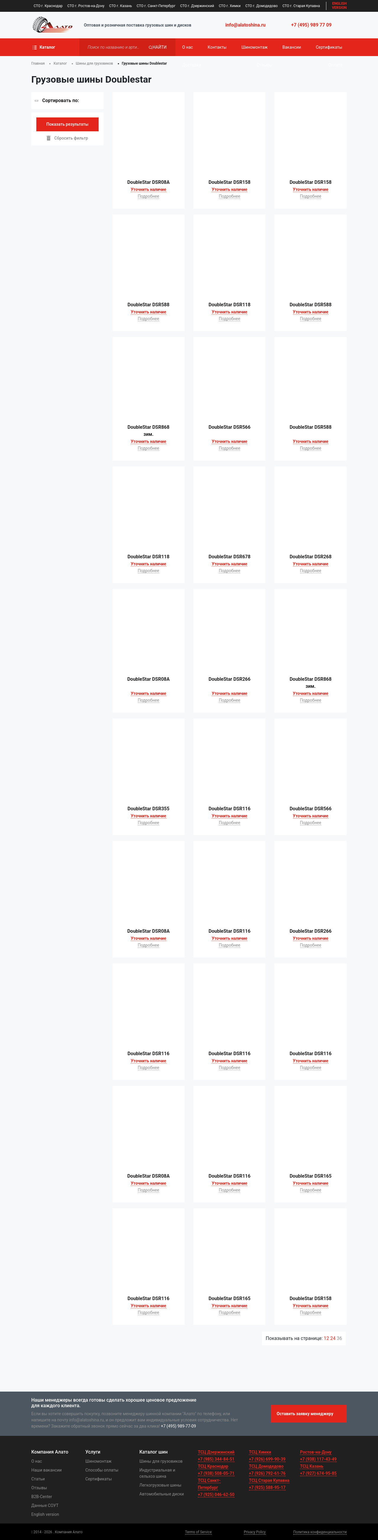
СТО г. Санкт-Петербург (156, 6)
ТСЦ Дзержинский (216, 1452)
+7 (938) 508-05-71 (216, 1473)
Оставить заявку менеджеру (305, 1413)
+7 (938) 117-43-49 (318, 1459)
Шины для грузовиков (161, 1461)
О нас (187, 47)
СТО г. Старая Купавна (301, 6)
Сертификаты (329, 47)
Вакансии (291, 47)
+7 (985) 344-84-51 (216, 1459)
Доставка (191, 65)
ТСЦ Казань (311, 1466)
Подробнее (148, 196)
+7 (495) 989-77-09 (178, 1426)
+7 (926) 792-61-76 (267, 1473)
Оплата (335, 65)
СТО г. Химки (230, 6)
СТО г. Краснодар (48, 6)
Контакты (217, 47)
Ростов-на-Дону (316, 1452)
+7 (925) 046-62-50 (216, 1494)
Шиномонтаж (255, 47)
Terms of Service (198, 1532)
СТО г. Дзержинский (197, 6)
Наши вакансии (46, 1470)
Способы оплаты (101, 1470)
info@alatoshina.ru (245, 25)
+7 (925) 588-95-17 (267, 1487)
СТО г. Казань (120, 6)
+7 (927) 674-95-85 (318, 1473)
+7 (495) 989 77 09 (311, 25)
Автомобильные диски (161, 1494)
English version (45, 1514)
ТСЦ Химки (260, 1452)
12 (327, 1338)
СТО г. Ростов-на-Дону (85, 6)
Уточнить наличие (148, 189)
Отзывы (264, 65)
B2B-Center (41, 1496)
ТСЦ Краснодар (213, 1466)
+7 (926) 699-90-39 (267, 1459)
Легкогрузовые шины (160, 1485)
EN (339, 6)
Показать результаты (67, 124)
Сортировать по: (60, 100)
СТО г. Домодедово (261, 6)
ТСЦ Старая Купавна (269, 1480)
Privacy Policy (255, 1532)
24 (333, 1338)
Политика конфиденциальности (320, 1532)
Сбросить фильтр (67, 138)
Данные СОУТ (44, 1505)
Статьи (38, 1479)
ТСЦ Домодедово (266, 1466)
